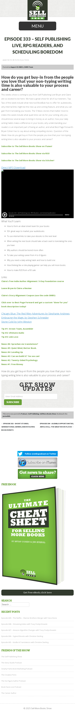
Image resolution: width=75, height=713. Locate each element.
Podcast (24, 414)
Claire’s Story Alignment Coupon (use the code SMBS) (28, 295)
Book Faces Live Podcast (11, 687)
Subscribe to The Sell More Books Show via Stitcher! (27, 160)
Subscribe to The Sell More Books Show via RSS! (25, 153)
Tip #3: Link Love (9, 336)
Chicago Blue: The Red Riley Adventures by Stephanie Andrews (35, 313)
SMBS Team (28, 67)
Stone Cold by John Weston (16, 321)
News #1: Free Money (12, 364)
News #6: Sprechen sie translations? (19, 344)
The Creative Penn (8, 675)
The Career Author (8, 693)
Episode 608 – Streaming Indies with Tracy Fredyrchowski (24, 624)
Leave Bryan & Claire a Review (16, 288)
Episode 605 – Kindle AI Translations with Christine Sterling (24, 642)
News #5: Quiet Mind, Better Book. (19, 348)
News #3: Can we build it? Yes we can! (20, 356)
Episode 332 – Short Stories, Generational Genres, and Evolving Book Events (18, 427)
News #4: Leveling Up (12, 352)
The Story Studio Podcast (11, 662)
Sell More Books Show (48, 414)
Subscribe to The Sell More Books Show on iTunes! (26, 146)
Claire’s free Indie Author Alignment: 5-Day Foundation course (32, 281)
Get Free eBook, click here (37, 592)
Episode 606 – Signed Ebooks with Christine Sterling (22, 636)
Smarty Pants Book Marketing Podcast (16, 669)
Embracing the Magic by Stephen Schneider (25, 317)
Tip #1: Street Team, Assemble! (17, 328)
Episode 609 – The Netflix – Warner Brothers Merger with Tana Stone (29, 618)
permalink (6, 416)
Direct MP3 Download (13, 167)
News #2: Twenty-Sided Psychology (19, 360)
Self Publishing (33, 414)
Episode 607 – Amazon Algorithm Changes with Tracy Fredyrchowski (28, 630)
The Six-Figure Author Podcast (13, 681)
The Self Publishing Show (11, 656)
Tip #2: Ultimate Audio (12, 332)
